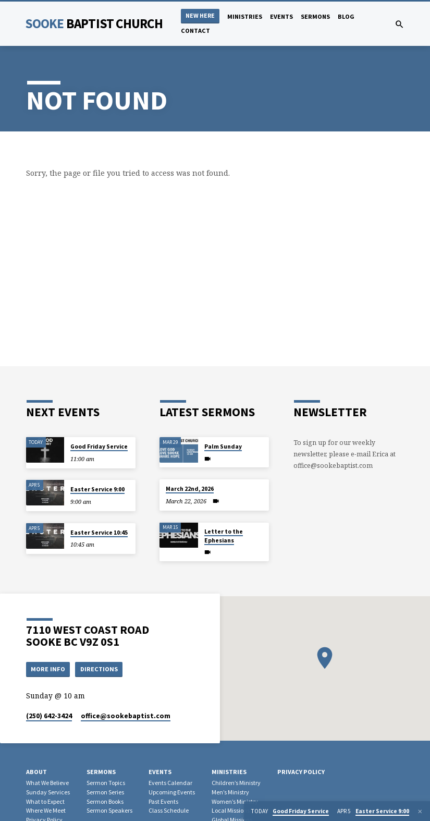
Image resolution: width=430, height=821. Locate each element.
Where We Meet (46, 811)
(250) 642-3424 (49, 716)
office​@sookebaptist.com (125, 716)
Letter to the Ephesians (223, 536)
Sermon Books (105, 801)
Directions (99, 669)
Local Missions (231, 811)
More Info (48, 669)
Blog (346, 16)
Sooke (94, 23)
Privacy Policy (301, 772)
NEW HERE (200, 15)
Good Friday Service (99, 446)
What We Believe (47, 783)
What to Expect (45, 801)
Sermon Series (105, 792)
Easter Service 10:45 (99, 532)
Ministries (244, 16)
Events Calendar (170, 783)
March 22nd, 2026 (190, 488)
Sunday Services (48, 792)
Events (281, 16)
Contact (195, 30)
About (36, 772)
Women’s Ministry (235, 801)
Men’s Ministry (230, 792)
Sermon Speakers (109, 811)
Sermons (315, 16)
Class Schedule (169, 811)
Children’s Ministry (236, 783)
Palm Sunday (223, 446)
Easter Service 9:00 (97, 489)
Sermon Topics (106, 783)
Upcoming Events (172, 792)
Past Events (163, 801)
